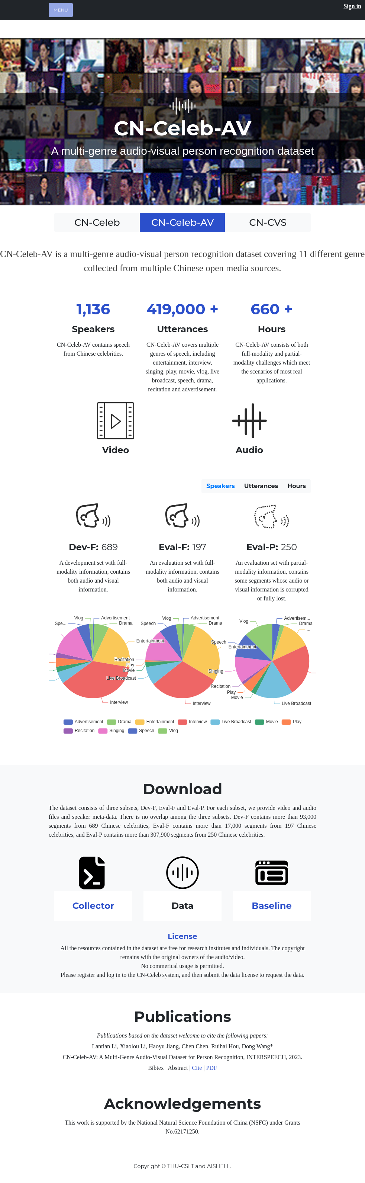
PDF (211, 1068)
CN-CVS (268, 222)
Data (182, 905)
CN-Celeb (97, 222)
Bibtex (156, 1068)
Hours (296, 486)
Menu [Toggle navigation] (61, 10)
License (182, 936)
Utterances (261, 486)
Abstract (178, 1068)
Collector (93, 905)
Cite (197, 1068)
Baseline (271, 905)
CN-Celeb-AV (182, 222)
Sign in (352, 6)
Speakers (220, 486)
